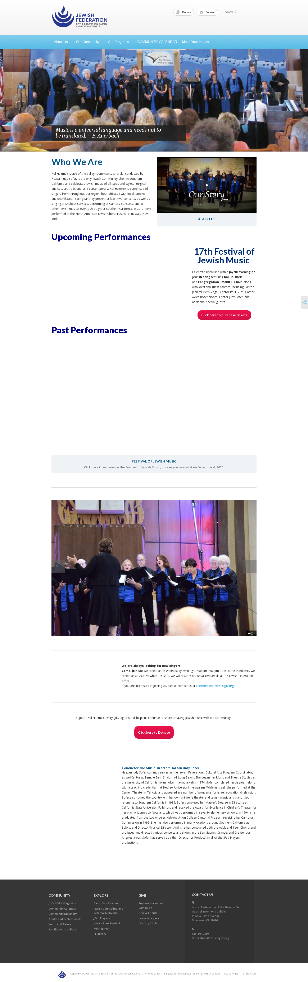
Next (179, 133)
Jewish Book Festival (107, 923)
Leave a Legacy (149, 918)
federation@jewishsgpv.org (210, 938)
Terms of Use (249, 973)
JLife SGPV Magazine (62, 903)
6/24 (251, 633)
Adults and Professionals (65, 919)
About (62, 42)
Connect (208, 12)
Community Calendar (63, 908)
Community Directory (63, 914)
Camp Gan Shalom (106, 903)
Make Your (197, 42)
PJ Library (100, 934)
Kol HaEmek (101, 928)
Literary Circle (148, 923)
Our (120, 42)
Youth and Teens (60, 924)
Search (231, 12)
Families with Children (63, 929)
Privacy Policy (230, 973)
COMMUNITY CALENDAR (157, 42)
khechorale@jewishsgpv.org (215, 686)
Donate (183, 12)
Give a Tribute (148, 913)
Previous (170, 133)
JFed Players (102, 918)
